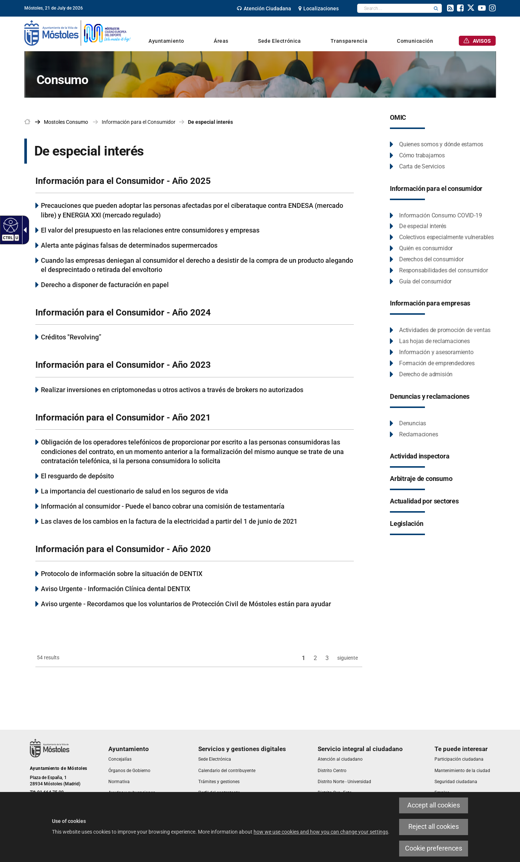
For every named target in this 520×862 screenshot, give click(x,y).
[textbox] (393, 8)
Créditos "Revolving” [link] (71, 337)
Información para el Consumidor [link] (138, 122)
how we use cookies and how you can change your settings (321, 832)
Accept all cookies (433, 805)
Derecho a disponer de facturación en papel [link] (105, 285)
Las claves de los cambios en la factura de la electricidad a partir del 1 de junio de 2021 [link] (169, 521)
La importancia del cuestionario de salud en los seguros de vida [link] (134, 491)
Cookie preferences (433, 848)
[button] (436, 8)
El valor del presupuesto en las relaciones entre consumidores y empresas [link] (150, 230)
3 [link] (327, 658)
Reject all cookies (433, 826)
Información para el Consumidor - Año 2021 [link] (123, 417)
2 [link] (315, 658)
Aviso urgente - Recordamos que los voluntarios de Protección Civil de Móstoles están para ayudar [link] (186, 604)
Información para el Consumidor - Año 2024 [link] (123, 312)
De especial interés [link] (210, 122)
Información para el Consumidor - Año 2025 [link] (123, 181)
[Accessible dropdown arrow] (24, 230)
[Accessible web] (9, 225)
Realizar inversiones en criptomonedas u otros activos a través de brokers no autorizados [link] (172, 390)
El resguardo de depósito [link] (77, 476)
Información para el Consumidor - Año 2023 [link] (123, 365)
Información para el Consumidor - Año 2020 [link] (123, 549)
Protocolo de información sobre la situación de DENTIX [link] (121, 573)
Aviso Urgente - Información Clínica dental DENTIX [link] (115, 589)
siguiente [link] (347, 658)
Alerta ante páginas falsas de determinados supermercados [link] (129, 245)
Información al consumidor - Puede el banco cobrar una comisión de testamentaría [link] (163, 506)
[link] (264, 8)
